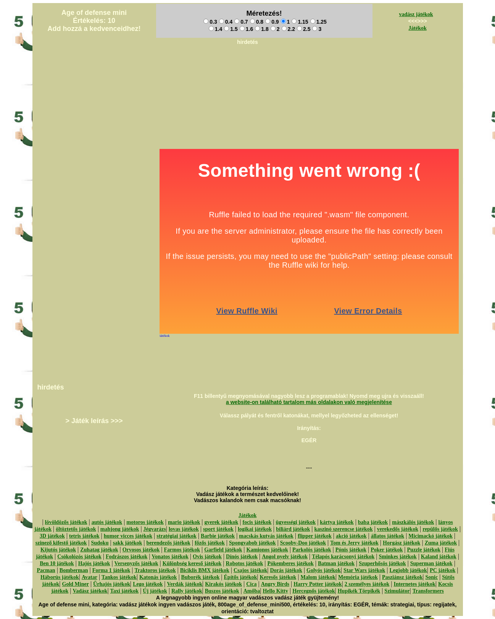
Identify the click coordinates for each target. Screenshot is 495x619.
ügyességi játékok (296, 522)
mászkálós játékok (413, 522)
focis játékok (256, 522)
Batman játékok (336, 563)
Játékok (417, 28)
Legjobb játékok (408, 570)
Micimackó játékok (430, 536)
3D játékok (52, 536)
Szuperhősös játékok (382, 563)
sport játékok (218, 529)
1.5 (230, 29)
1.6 (246, 29)
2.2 (288, 29)
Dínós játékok (242, 556)
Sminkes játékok (397, 556)
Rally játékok (186, 591)
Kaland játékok (438, 556)
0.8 (256, 22)
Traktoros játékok (155, 570)
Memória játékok (358, 577)
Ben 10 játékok (57, 563)
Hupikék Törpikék (359, 591)
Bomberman (74, 570)
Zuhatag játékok (99, 550)
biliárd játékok (293, 529)
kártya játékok (336, 522)
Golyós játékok (323, 570)
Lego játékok (148, 584)
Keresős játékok (278, 577)
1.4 (215, 29)
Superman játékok (431, 563)
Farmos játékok (182, 550)
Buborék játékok (200, 577)
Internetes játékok (414, 584)
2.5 (303, 29)
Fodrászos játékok (126, 556)
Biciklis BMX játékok (204, 570)
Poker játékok (387, 550)
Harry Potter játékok (317, 584)
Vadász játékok (90, 591)
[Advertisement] (248, 65)
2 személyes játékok (367, 584)
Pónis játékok (350, 550)
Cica (251, 584)
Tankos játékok (119, 577)
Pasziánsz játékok (402, 577)
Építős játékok (240, 577)
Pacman (46, 570)
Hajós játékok (94, 563)
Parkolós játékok (311, 550)
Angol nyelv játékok (285, 556)
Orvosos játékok (141, 550)
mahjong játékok (119, 529)
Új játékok (155, 591)
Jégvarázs (155, 529)
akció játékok (351, 536)
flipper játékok (315, 536)
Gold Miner (75, 584)
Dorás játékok (286, 570)
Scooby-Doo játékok (303, 543)
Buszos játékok (222, 591)
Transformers (428, 591)
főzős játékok (210, 543)
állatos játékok (388, 536)
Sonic (431, 577)
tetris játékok (84, 536)
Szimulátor (397, 591)
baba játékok (373, 522)
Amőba (251, 591)
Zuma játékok (441, 543)
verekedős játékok (397, 529)
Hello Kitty (275, 591)
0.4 (225, 22)
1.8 (261, 29)
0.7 (241, 22)
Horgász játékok (401, 543)
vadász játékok (416, 14)
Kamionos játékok (267, 550)
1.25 (318, 22)
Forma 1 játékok (111, 570)
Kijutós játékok (58, 550)
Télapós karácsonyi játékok (343, 556)
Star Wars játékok (364, 570)
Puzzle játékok (423, 550)
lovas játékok (184, 529)
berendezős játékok (168, 543)
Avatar (89, 577)
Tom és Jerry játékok (354, 543)
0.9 (272, 22)
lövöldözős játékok (66, 522)
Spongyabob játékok (252, 543)
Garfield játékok (223, 550)
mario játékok (184, 522)
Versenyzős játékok (136, 563)
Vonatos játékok (170, 556)
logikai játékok (255, 529)
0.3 (210, 22)
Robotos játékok (244, 563)
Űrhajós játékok (111, 584)
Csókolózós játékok (79, 556)
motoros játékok (144, 522)
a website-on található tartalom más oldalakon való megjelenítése (309, 402)
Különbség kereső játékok (192, 563)
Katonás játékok (158, 577)
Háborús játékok (59, 577)
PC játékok (442, 570)
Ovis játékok (207, 556)
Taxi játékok (124, 591)
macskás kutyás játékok (266, 536)
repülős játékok (440, 529)
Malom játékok (317, 577)
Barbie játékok (218, 536)
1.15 (300, 22)
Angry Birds (275, 584)
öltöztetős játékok (76, 529)
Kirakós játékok (223, 584)
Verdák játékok (184, 584)
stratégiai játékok (176, 536)
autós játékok (107, 522)
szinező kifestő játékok (61, 543)
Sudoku (100, 543)
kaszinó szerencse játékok (343, 529)
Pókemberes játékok (290, 563)
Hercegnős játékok (313, 591)
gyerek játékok (221, 522)
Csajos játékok (250, 570)
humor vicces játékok (128, 536)
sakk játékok (127, 543)
